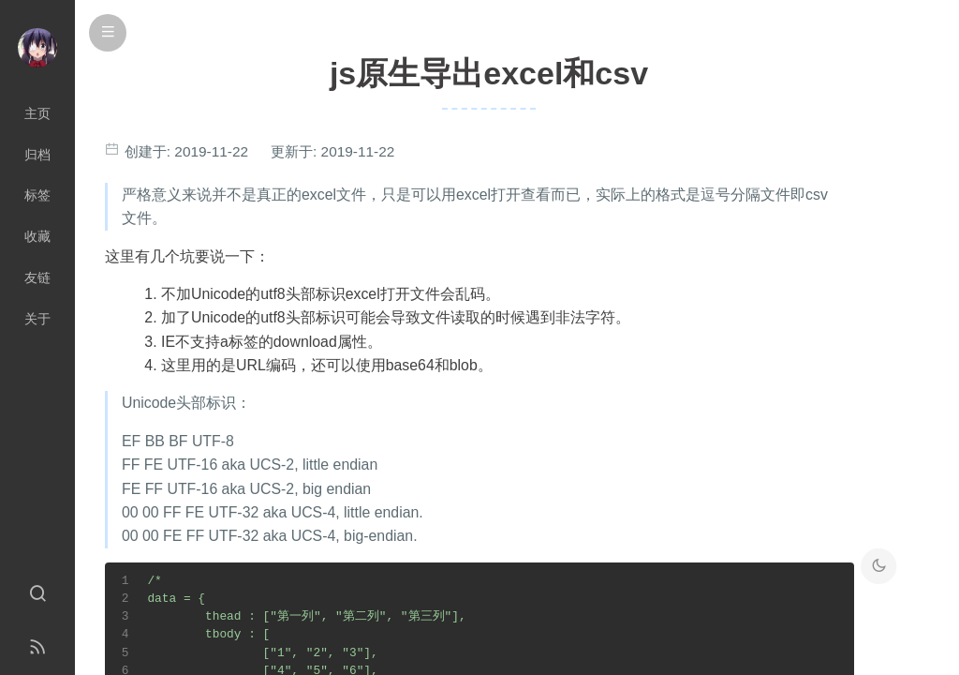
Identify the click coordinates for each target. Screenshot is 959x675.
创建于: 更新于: (258, 151)
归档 (37, 154)
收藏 (37, 236)
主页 (37, 113)
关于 (37, 318)
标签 (37, 195)
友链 (37, 277)
